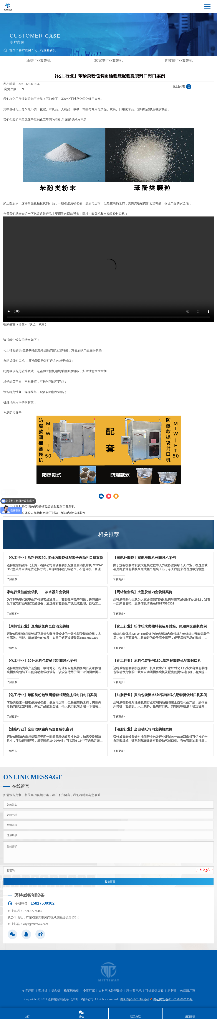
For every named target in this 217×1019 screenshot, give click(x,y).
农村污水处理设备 (111, 990)
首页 (12, 50)
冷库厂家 (89, 990)
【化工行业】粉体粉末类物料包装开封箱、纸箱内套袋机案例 (44, 513)
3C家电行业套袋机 (108, 60)
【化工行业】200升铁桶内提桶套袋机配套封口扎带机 (39, 506)
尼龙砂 (171, 990)
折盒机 (55, 990)
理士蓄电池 (134, 990)
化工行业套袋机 (45, 50)
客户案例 (25, 50)
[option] (38, 60)
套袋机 (17, 350)
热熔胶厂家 (187, 990)
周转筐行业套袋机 (179, 60)
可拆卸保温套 (154, 990)
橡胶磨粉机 (71, 990)
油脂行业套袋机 (38, 60)
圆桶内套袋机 (91, 213)
